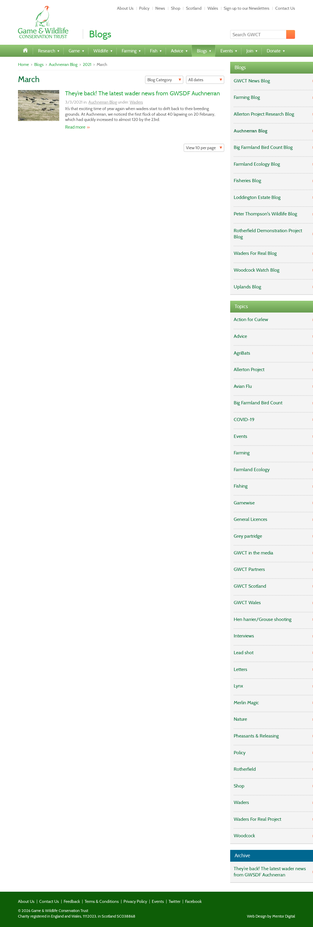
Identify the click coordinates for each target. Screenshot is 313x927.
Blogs (39, 64)
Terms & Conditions (102, 901)
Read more (75, 127)
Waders (136, 102)
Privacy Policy (135, 901)
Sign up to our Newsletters (246, 8)
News (160, 8)
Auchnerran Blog (63, 64)
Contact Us (285, 8)
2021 (87, 64)
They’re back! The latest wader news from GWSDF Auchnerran (142, 93)
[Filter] (164, 80)
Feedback (72, 901)
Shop (175, 8)
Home (23, 64)
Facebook (193, 901)
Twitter (174, 901)
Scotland (194, 8)
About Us (125, 8)
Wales (212, 8)
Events (158, 901)
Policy (144, 8)
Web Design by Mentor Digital (271, 916)
